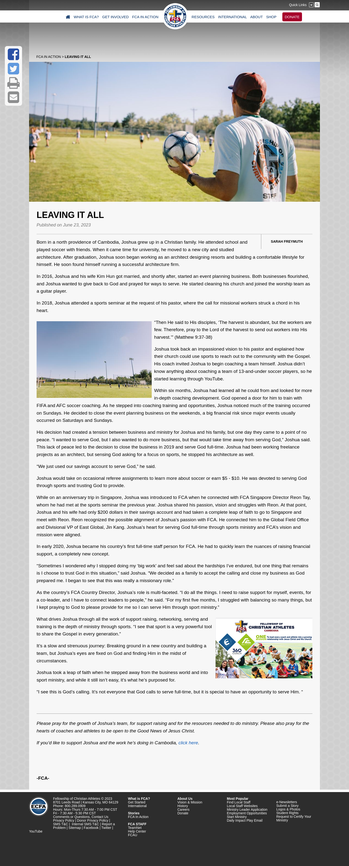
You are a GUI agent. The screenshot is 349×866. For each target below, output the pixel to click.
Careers (183, 809)
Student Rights (287, 813)
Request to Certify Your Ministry (293, 818)
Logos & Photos (288, 809)
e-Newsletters (286, 802)
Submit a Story (287, 806)
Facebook (91, 828)
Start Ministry (237, 817)
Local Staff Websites (242, 806)
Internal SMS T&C (85, 824)
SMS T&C (60, 824)
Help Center (137, 831)
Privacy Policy (63, 820)
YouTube (35, 831)
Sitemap (75, 828)
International (137, 806)
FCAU (132, 835)
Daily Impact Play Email (244, 820)
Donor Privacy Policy (92, 820)
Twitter (106, 828)
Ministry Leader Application (247, 809)
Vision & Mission (189, 802)
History (182, 806)
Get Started (136, 802)
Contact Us (100, 817)
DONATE (292, 17)
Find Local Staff (238, 802)
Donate (182, 813)
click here (188, 742)
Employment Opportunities (247, 813)
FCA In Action (48, 57)
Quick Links (298, 5)
